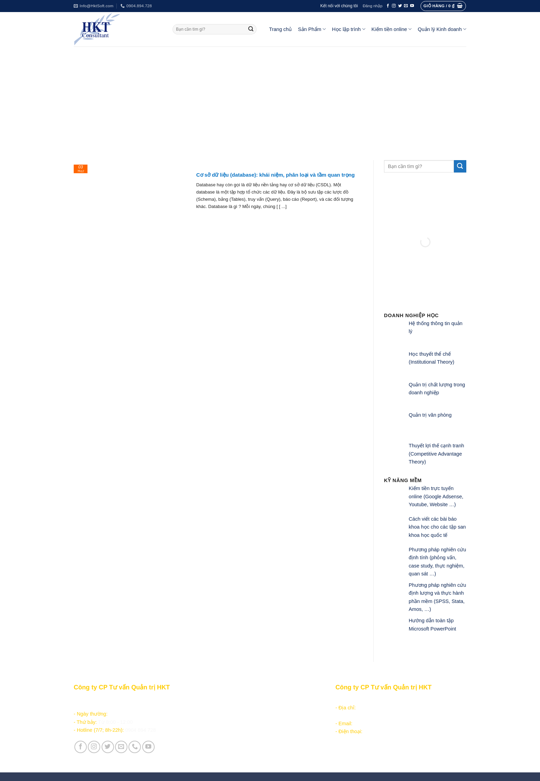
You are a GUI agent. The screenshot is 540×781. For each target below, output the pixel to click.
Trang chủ (280, 29)
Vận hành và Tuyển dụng (233, 751)
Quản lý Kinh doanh (442, 29)
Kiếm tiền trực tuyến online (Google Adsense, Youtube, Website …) (436, 496)
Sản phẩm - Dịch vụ (226, 699)
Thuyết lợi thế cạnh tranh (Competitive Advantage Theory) (436, 454)
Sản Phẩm (312, 29)
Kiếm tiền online (392, 29)
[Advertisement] (270, 98)
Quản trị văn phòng (430, 415)
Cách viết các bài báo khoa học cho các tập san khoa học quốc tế (437, 527)
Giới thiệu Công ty (225, 743)
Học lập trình (348, 29)
